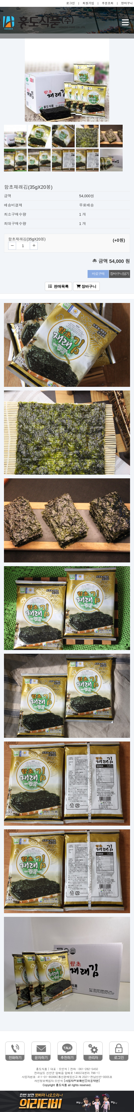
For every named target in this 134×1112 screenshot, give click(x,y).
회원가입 (88, 3)
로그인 (70, 3)
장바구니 (127, 3)
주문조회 (107, 3)
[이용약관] (93, 1081)
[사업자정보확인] (75, 1081)
